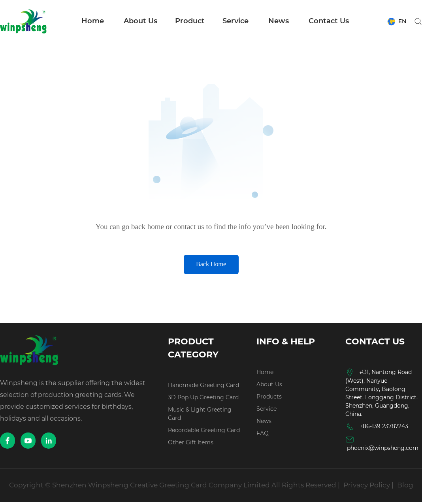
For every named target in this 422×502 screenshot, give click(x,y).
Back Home (211, 264)
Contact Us (329, 21)
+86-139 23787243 (376, 426)
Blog (405, 485)
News (278, 21)
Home (92, 21)
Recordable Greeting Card (204, 430)
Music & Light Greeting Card (200, 413)
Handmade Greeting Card (203, 385)
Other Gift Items (190, 442)
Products (269, 396)
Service (235, 21)
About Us (140, 21)
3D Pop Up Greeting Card (203, 397)
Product (190, 21)
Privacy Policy (366, 485)
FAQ (262, 433)
